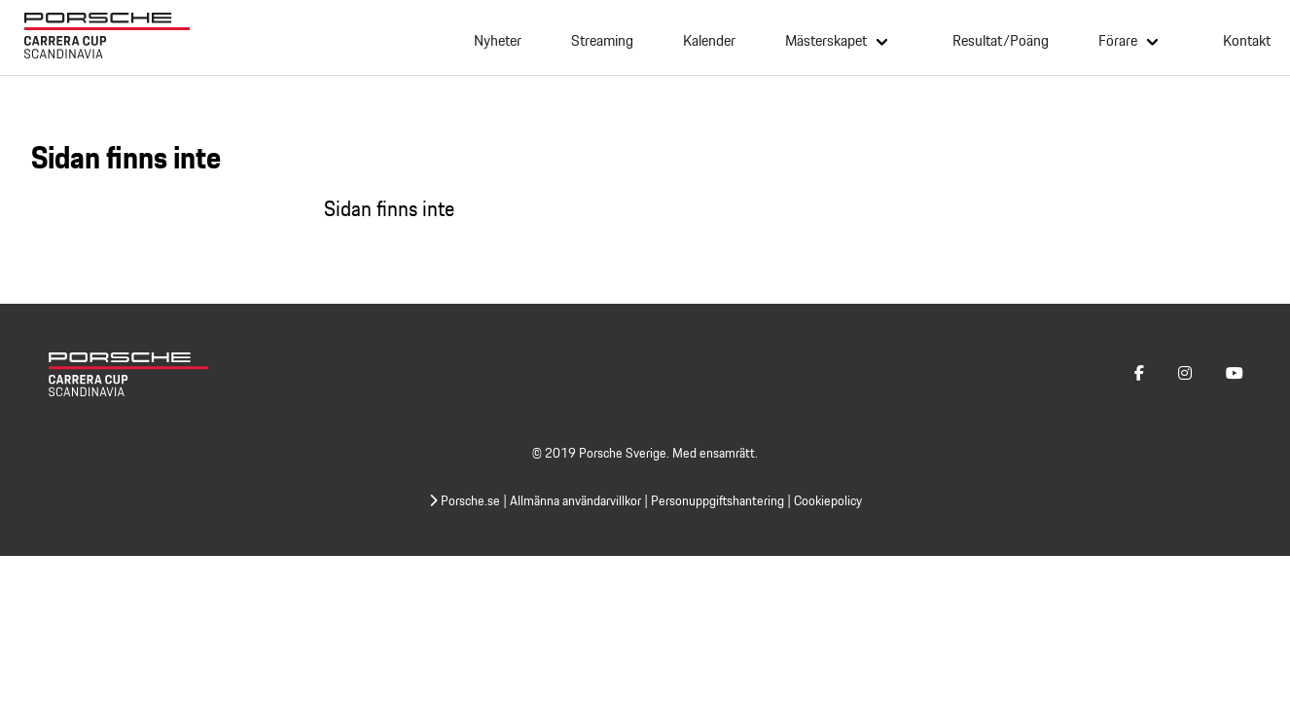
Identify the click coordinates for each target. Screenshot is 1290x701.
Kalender (709, 41)
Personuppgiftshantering (717, 500)
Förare (1117, 40)
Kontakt (1247, 41)
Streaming (602, 41)
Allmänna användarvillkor (575, 500)
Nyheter (497, 41)
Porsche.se (464, 500)
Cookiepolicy (828, 500)
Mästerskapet (826, 40)
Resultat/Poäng (1000, 41)
